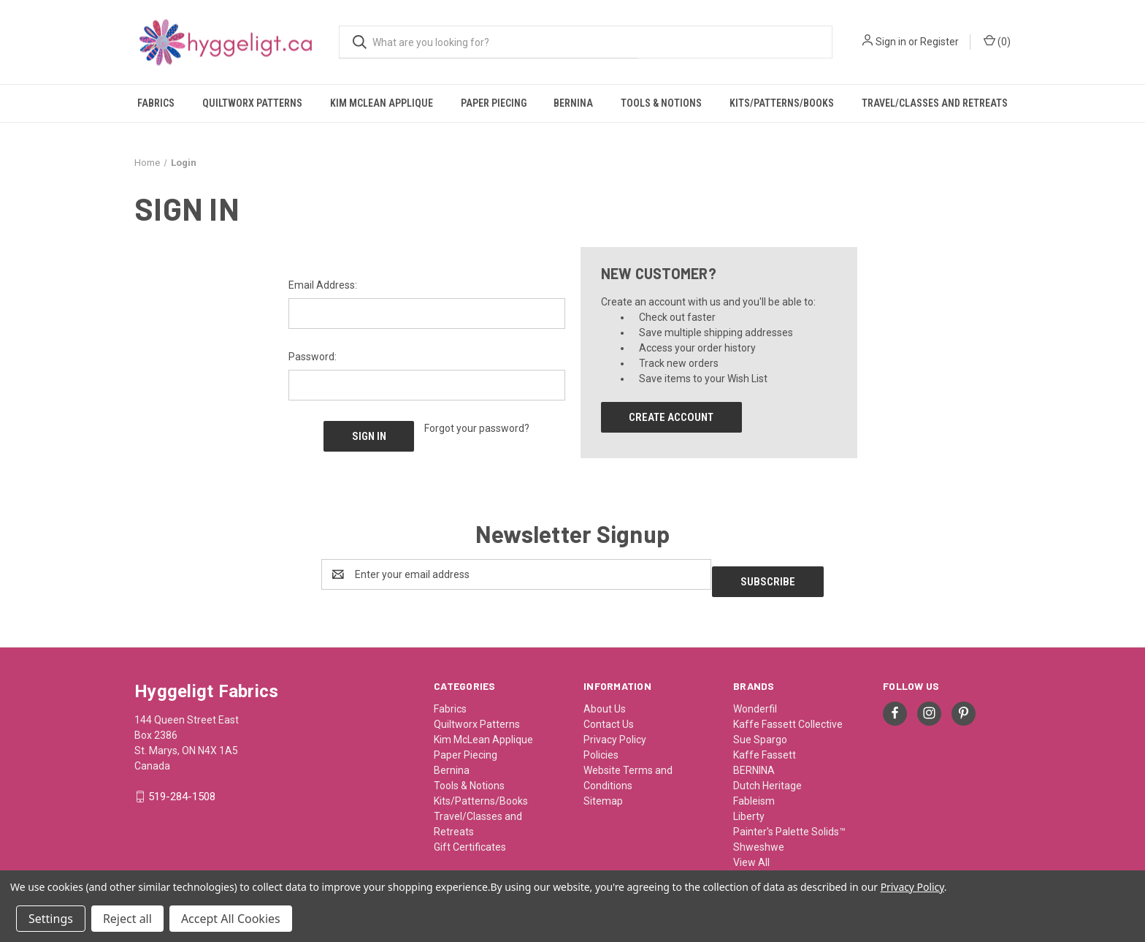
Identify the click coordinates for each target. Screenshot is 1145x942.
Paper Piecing (493, 103)
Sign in (891, 42)
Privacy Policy (614, 729)
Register (939, 42)
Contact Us (608, 714)
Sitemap (603, 791)
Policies (601, 745)
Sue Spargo (760, 729)
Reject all (127, 919)
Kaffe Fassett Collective (788, 714)
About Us (604, 698)
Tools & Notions (661, 103)
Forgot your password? (476, 428)
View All (751, 852)
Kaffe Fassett (764, 745)
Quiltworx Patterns (252, 103)
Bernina (573, 103)
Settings (50, 919)
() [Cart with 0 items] (997, 41)
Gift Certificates (470, 837)
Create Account (671, 417)
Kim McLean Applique (381, 103)
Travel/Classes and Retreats (935, 103)
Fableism (754, 791)
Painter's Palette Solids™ (789, 821)
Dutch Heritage (767, 775)
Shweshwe (758, 837)
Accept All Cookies (230, 919)
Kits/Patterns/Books (781, 103)
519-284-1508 (181, 787)
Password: (312, 356)
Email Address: (322, 285)
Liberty (749, 806)
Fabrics (156, 103)
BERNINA (754, 760)
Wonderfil (755, 698)
